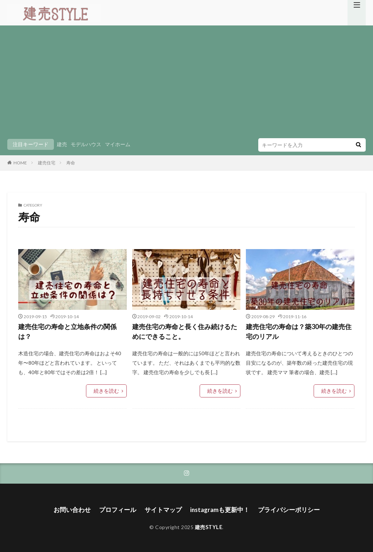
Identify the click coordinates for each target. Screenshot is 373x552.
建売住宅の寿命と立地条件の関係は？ (67, 331)
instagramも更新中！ (218, 508)
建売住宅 (46, 162)
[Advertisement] (186, 84)
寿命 (70, 162)
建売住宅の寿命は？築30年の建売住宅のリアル (299, 331)
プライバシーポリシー (284, 508)
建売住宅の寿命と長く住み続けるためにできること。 (184, 331)
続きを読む (108, 390)
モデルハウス (86, 144)
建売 (62, 144)
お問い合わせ (77, 508)
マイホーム (117, 144)
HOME (20, 162)
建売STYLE (208, 525)
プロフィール (120, 508)
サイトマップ (163, 508)
